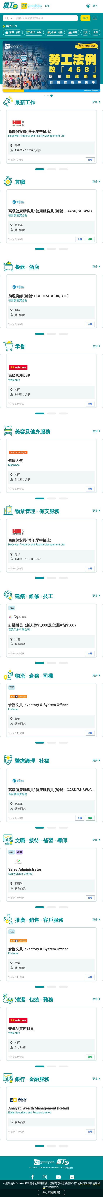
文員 (85, 32)
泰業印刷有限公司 (19, 629)
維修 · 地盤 (54, 32)
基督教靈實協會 (17, 215)
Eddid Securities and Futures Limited (29, 1112)
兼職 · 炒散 (12, 32)
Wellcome (14, 380)
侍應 (72, 32)
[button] (8, 18)
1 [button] (39, 169)
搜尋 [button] (85, 18)
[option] (51, 137)
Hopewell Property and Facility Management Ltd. (36, 135)
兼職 (90, 239)
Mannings (14, 465)
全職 (90, 159)
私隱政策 (85, 1183)
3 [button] (63, 169)
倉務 (95, 32)
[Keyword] (46, 18)
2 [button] (51, 169)
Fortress (13, 709)
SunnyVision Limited (20, 873)
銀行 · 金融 (33, 32)
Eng (47, 5)
